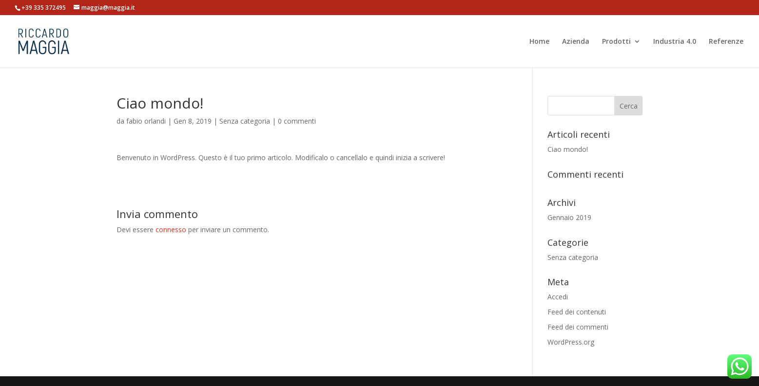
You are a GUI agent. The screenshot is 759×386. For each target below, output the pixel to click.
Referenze (726, 42)
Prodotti (616, 42)
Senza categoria (244, 121)
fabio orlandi (146, 121)
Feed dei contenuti (576, 311)
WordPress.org (570, 342)
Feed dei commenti (577, 326)
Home (539, 42)
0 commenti (297, 121)
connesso (171, 229)
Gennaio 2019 (569, 217)
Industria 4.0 (674, 42)
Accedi (557, 296)
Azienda (575, 42)
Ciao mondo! (567, 149)
